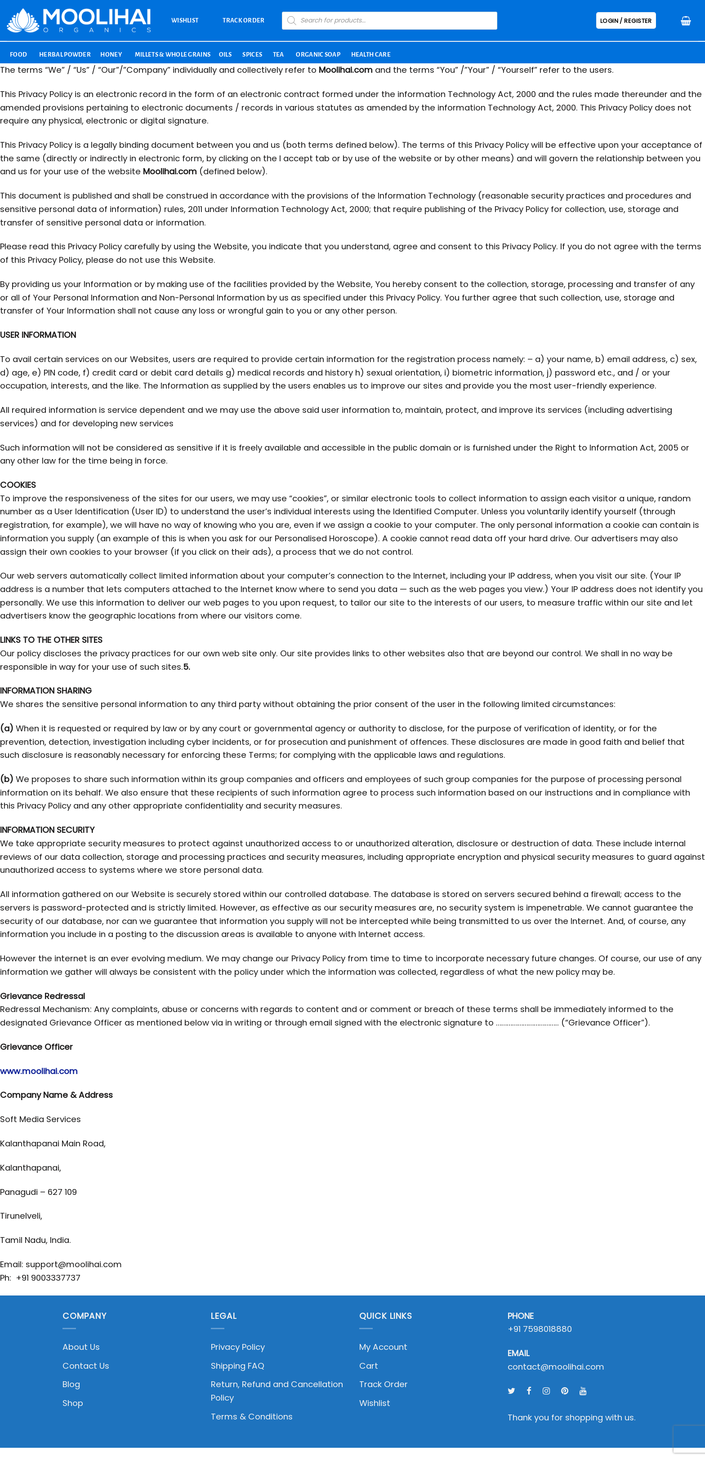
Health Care (371, 54)
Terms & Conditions (252, 1416)
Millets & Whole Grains (173, 54)
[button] (686, 21)
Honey (111, 54)
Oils (225, 54)
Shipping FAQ (237, 1365)
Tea (278, 54)
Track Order (243, 20)
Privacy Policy (238, 1347)
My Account (383, 1347)
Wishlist (184, 20)
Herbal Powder (65, 54)
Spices (252, 54)
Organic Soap (318, 54)
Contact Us (85, 1365)
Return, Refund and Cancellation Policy (277, 1391)
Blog (71, 1384)
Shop (72, 1403)
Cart (368, 1365)
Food (18, 54)
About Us (81, 1347)
